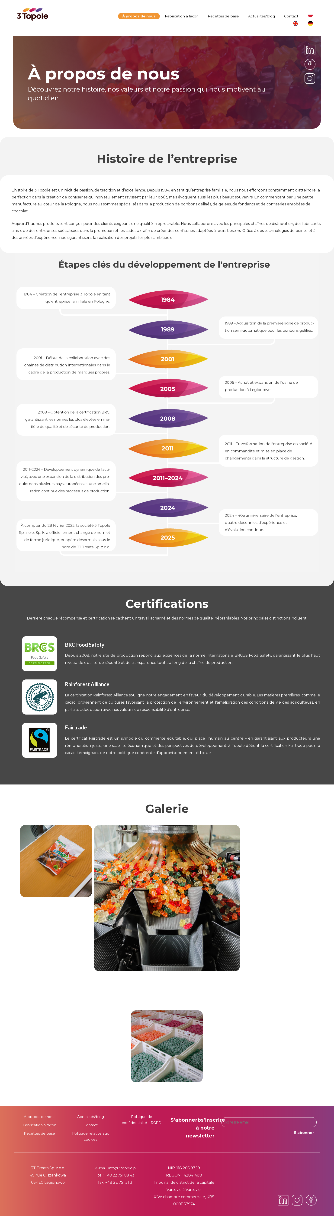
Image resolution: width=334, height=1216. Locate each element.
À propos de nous (139, 16)
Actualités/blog (261, 16)
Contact (291, 16)
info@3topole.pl (122, 1168)
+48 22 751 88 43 (119, 1175)
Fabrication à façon (182, 16)
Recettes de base (223, 16)
